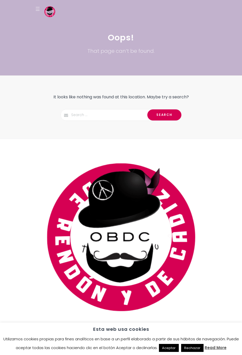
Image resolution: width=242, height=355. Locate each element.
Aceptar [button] (169, 347)
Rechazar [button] (192, 347)
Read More (216, 347)
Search (164, 114)
